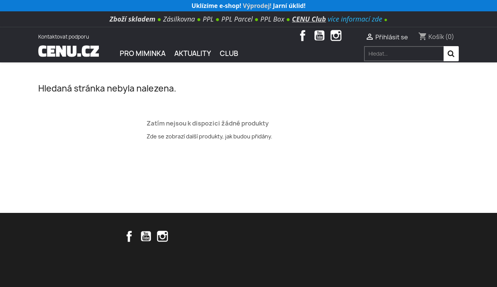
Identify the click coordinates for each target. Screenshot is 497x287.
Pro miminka (143, 53)
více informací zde (355, 18)
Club (229, 53)
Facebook (302, 35)
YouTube (319, 35)
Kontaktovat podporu (63, 36)
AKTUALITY (192, 53)
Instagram (336, 35)
